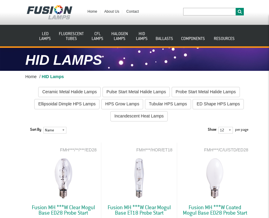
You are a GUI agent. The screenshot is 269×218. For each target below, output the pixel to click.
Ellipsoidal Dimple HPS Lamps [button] (67, 103)
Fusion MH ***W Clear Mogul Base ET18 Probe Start (139, 210)
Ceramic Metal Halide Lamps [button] (69, 91)
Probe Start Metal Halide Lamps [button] (206, 91)
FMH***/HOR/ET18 (154, 149)
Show (212, 130)
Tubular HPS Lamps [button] (168, 103)
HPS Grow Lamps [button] (122, 103)
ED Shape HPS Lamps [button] (218, 103)
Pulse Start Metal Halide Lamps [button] (136, 91)
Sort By (35, 130)
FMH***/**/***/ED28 (78, 149)
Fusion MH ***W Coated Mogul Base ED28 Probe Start (215, 210)
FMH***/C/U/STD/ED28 (226, 149)
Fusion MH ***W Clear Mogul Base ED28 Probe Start (63, 210)
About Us (111, 11)
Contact (132, 11)
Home (92, 11)
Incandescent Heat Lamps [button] (139, 116)
